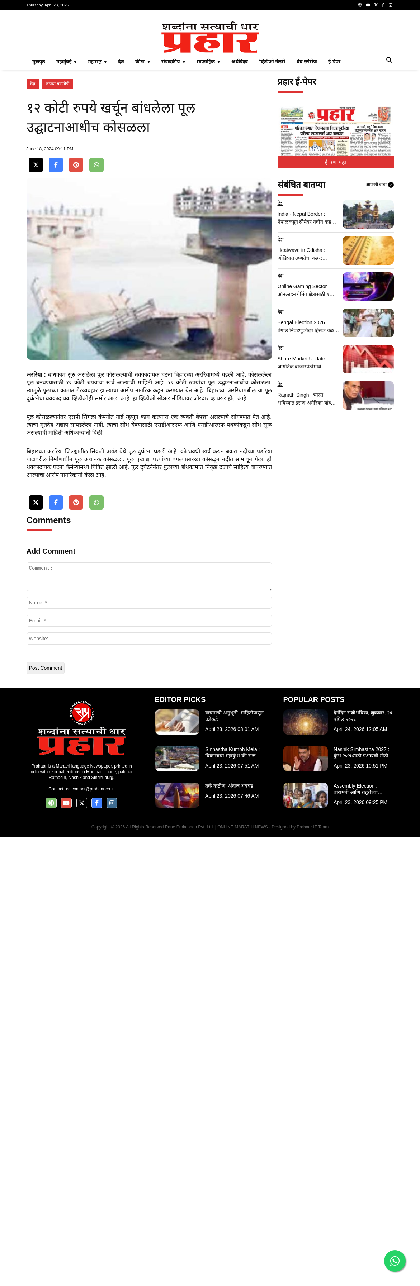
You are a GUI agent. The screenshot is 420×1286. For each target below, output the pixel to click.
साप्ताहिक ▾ (208, 162)
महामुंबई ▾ (66, 162)
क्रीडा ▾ (142, 162)
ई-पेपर (334, 162)
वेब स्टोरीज (307, 162)
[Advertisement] (210, 66)
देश (121, 162)
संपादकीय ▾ (173, 162)
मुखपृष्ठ (38, 162)
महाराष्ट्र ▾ (97, 162)
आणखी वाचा (380, 285)
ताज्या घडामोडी (57, 184)
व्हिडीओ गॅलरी (272, 162)
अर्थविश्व (239, 162)
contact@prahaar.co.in (92, 1238)
